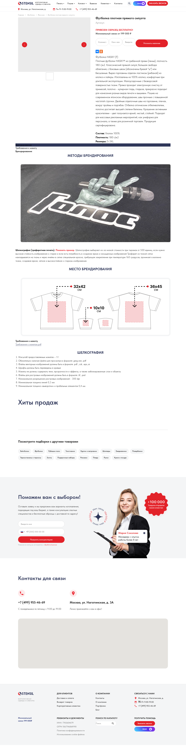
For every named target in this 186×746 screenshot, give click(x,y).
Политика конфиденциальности (71, 731)
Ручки (109, 458)
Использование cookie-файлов (70, 735)
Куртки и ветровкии (91, 451)
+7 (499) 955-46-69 (88, 9)
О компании (101, 703)
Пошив (70, 3)
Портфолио (101, 707)
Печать (60, 3)
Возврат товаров (64, 703)
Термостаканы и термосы (31, 458)
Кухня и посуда (124, 458)
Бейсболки (25, 451)
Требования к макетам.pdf (28, 344)
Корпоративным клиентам (68, 707)
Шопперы (109, 451)
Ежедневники (124, 451)
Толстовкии (72, 451)
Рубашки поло (55, 451)
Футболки (31, 15)
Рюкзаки (85, 458)
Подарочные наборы (67, 458)
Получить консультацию (41, 540)
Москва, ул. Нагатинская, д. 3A (92, 603)
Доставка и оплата (65, 699)
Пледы (97, 458)
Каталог (81, 3)
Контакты (118, 3)
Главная (21, 15)
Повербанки (141, 451)
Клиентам (105, 3)
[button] (157, 3)
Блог (98, 711)
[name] (41, 525)
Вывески (93, 3)
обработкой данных (50, 546)
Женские (41, 15)
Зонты (50, 458)
